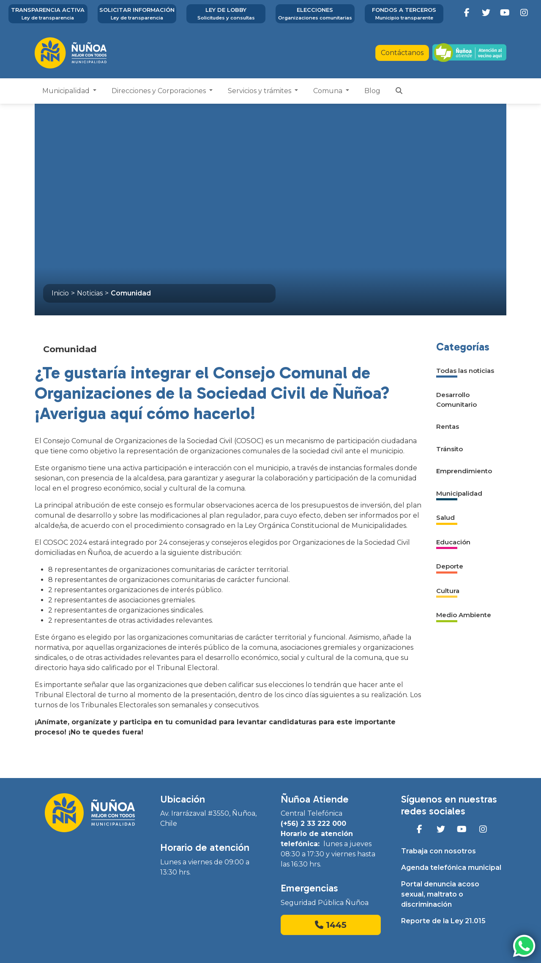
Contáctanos (402, 53)
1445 (331, 925)
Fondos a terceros (404, 14)
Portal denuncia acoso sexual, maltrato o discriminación (440, 894)
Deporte (449, 566)
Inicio (60, 293)
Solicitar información (137, 14)
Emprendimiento (464, 471)
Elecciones (315, 14)
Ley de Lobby (225, 14)
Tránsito (449, 449)
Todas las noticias (465, 371)
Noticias (90, 293)
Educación (453, 542)
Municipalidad (66, 91)
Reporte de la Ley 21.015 (443, 921)
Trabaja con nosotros (438, 851)
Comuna (328, 91)
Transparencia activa (47, 14)
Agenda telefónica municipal (451, 868)
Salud (445, 517)
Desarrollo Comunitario (456, 399)
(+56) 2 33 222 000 (313, 824)
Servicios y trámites (260, 91)
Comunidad (131, 293)
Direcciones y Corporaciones (160, 91)
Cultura (447, 591)
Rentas (447, 426)
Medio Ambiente (463, 615)
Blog (372, 91)
